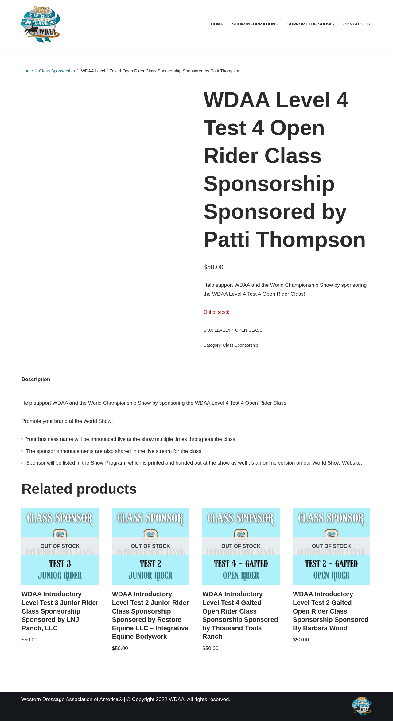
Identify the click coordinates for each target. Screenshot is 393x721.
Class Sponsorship (57, 70)
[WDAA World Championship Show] (40, 24)
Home (217, 24)
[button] (278, 24)
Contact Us (356, 24)
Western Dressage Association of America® (72, 700)
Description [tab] (35, 379)
